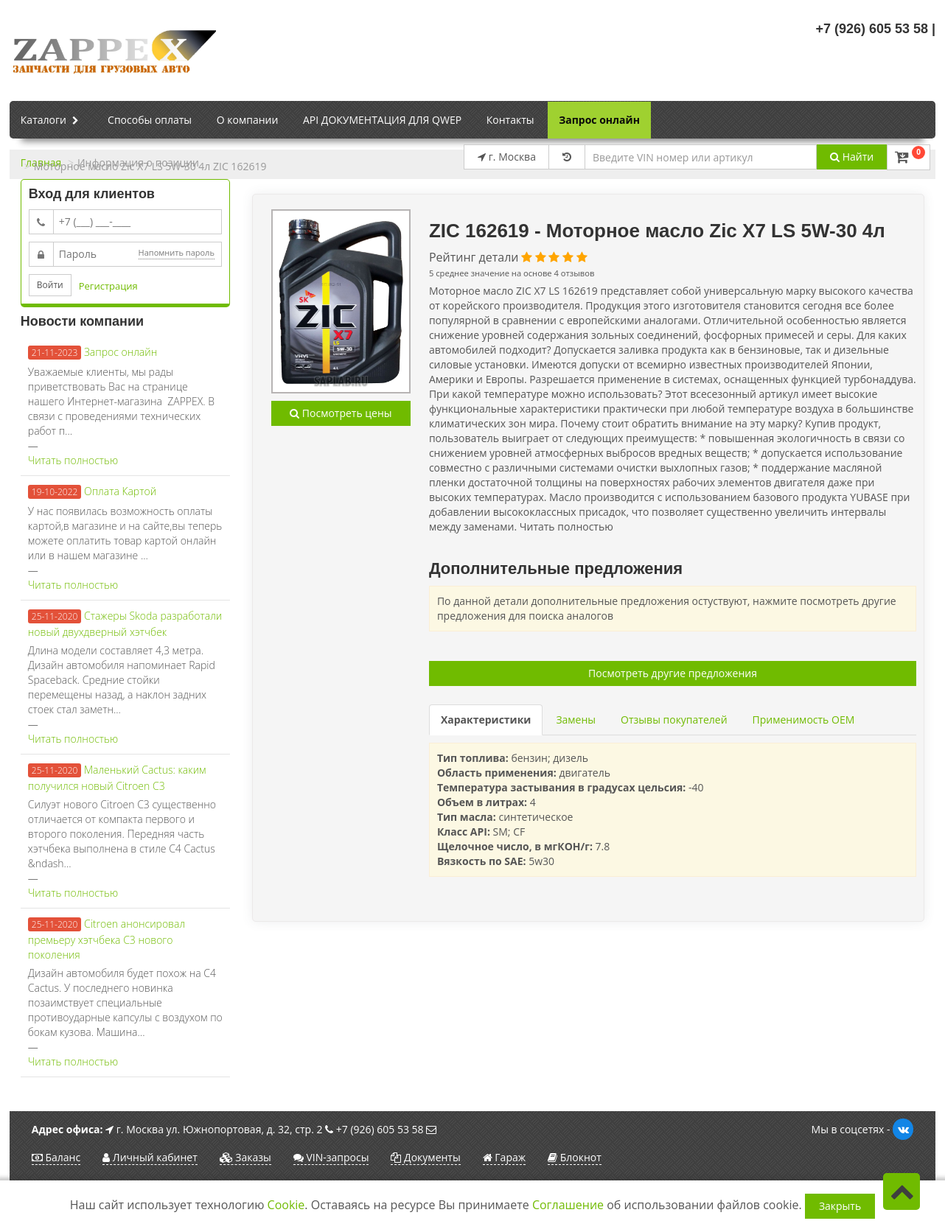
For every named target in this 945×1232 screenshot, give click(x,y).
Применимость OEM (804, 720)
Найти (851, 157)
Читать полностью (73, 460)
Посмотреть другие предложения (672, 673)
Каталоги (52, 121)
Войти (50, 285)
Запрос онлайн (599, 120)
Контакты (510, 120)
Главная (41, 162)
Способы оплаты (150, 120)
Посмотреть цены (340, 413)
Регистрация (108, 286)
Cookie (286, 1205)
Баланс (56, 1157)
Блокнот (574, 1157)
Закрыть (840, 1206)
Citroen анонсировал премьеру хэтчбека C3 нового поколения (106, 939)
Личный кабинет (150, 1157)
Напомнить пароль (177, 252)
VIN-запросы (331, 1157)
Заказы (245, 1157)
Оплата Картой (120, 491)
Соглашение (568, 1205)
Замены (576, 720)
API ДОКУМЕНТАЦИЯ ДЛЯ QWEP (382, 120)
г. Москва (507, 157)
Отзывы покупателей (674, 720)
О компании (248, 120)
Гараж (504, 1157)
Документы (425, 1157)
